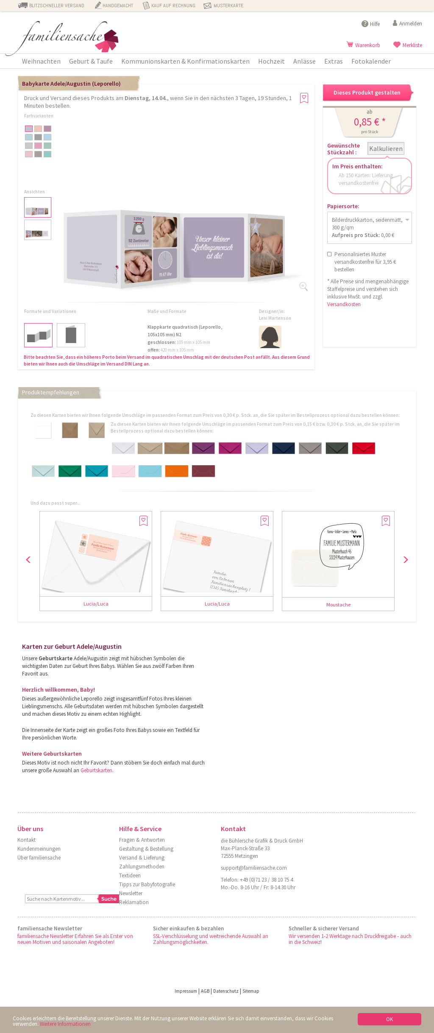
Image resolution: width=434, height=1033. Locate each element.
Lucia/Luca (95, 603)
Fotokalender (371, 61)
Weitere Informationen (65, 1024)
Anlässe (304, 61)
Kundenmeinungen (39, 848)
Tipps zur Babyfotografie (147, 884)
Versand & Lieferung (141, 857)
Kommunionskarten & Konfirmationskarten (185, 61)
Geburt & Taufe (91, 61)
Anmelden (410, 23)
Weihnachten (41, 61)
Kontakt (26, 839)
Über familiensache (39, 857)
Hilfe (375, 24)
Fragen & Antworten (142, 839)
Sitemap (250, 991)
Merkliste (412, 45)
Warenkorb (367, 45)
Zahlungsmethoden (141, 866)
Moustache (338, 604)
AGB (205, 991)
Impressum (186, 991)
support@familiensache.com (254, 867)
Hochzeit (271, 61)
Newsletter (130, 893)
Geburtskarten (96, 770)
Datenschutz (226, 991)
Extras (333, 61)
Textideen (130, 875)
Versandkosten (344, 304)
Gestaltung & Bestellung (146, 848)
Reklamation (134, 902)
